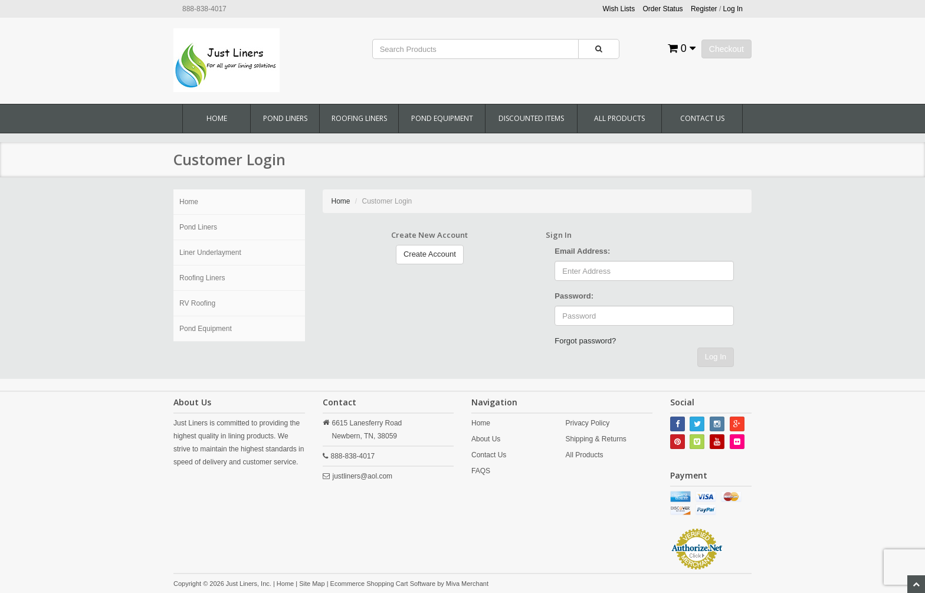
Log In (715, 356)
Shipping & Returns (595, 439)
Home (216, 118)
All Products (619, 118)
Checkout (726, 49)
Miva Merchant (467, 583)
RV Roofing (197, 303)
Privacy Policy (587, 423)
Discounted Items (531, 118)
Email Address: (582, 251)
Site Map (311, 583)
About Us (485, 439)
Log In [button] (733, 9)
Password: (574, 295)
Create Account (430, 254)
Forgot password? (585, 340)
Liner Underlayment (210, 252)
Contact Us (702, 118)
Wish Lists (619, 9)
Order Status (663, 9)
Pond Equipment (442, 118)
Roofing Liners (359, 118)
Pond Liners (285, 118)
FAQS (480, 471)
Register (704, 9)
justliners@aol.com (363, 476)
